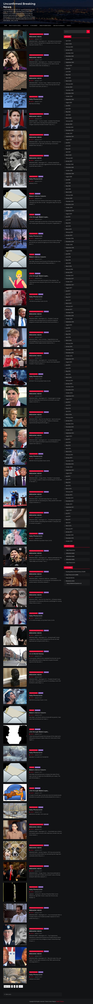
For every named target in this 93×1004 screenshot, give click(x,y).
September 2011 (70, 507)
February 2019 (69, 232)
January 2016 (69, 346)
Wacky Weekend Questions (73, 583)
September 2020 (70, 173)
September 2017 (70, 284)
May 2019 (68, 223)
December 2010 (69, 535)
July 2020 (68, 179)
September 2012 (70, 470)
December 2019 (69, 201)
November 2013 (70, 427)
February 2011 (69, 529)
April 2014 (68, 411)
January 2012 (69, 495)
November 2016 (70, 315)
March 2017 (69, 303)
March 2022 (69, 118)
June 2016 (68, 331)
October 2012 (69, 467)
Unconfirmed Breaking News (19, 5)
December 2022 (69, 90)
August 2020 (69, 176)
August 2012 (69, 473)
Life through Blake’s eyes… (39, 217)
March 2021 (69, 155)
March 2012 (69, 488)
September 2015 (70, 359)
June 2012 (68, 479)
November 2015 (70, 352)
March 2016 (69, 340)
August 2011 (69, 510)
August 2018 (69, 250)
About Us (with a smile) (15, 25)
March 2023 (69, 81)
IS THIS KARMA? (33, 25)
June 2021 (68, 145)
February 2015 (69, 380)
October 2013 (69, 430)
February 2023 (69, 84)
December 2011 (69, 498)
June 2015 (68, 368)
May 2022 (68, 111)
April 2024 (68, 40)
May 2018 (68, 260)
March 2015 (69, 377)
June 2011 (68, 516)
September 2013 (70, 433)
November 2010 (70, 538)
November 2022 (70, 93)
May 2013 (68, 445)
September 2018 (70, 247)
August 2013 (69, 436)
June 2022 (68, 108)
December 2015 (69, 349)
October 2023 (69, 59)
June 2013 (68, 442)
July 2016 (68, 328)
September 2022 (70, 99)
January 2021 (69, 161)
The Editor (25, 25)
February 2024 (69, 47)
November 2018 (70, 241)
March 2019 (69, 229)
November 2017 (70, 278)
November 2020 (70, 167)
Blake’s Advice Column (37, 196)
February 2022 (69, 121)
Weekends (37, 193)
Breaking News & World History (36, 34)
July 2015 (68, 365)
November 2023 (70, 56)
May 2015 (68, 371)
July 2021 (68, 142)
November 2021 (70, 130)
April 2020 (68, 189)
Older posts (8, 994)
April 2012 (68, 485)
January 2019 (69, 235)
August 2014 (69, 399)
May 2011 (68, 519)
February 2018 (69, 269)
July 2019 (68, 217)
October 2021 (69, 133)
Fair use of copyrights (58, 25)
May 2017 (68, 297)
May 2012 (68, 482)
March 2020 (69, 192)
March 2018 (69, 266)
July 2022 (68, 105)
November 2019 (70, 204)
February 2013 (69, 454)
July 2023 (68, 68)
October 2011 (69, 504)
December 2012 (69, 461)
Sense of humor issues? (45, 25)
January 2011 (69, 532)
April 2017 (68, 300)
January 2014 (69, 420)
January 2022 (69, 124)
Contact (69, 25)
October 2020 (69, 170)
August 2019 (69, 213)
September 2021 (70, 136)
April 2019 (68, 226)
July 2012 (68, 476)
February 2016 (69, 343)
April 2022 (68, 115)
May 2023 (68, 74)
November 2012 (70, 464)
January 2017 (69, 309)
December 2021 (69, 127)
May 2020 (68, 186)
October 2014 (69, 393)
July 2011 (68, 513)
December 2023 (69, 53)
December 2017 (69, 275)
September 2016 (70, 322)
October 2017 (69, 281)
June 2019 (68, 220)
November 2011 (70, 501)
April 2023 (68, 78)
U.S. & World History (36, 654)
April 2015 (68, 374)
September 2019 (70, 210)
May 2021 (68, 149)
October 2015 (69, 356)
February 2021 (69, 158)
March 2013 (69, 451)
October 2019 (69, 207)
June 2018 (68, 257)
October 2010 (69, 541)
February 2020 (69, 195)
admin (32, 39)
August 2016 (69, 325)
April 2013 (68, 448)
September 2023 (70, 62)
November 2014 (70, 390)
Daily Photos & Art (33, 96)
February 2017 (69, 306)
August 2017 (69, 288)
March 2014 (69, 414)
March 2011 (69, 525)
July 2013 (68, 439)
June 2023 (68, 71)
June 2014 (68, 405)
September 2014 (70, 396)
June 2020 (68, 183)
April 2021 (68, 152)
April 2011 (68, 522)
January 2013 (69, 457)
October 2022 (69, 96)
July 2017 (68, 291)
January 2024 (69, 50)
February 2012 (69, 491)
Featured (46, 34)
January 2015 (69, 383)
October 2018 (69, 244)
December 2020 (69, 164)
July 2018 (68, 254)
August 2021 (69, 139)
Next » (20, 986)
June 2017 (68, 294)
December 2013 (69, 423)
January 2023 (69, 87)
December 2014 (69, 386)
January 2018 (69, 272)
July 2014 (68, 402)
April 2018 (68, 263)
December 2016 (69, 312)
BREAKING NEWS (35, 37)
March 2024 (69, 44)
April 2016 (68, 337)
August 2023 (69, 65)
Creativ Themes (60, 1001)
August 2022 (69, 102)
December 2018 (69, 238)
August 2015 (69, 362)
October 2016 (69, 318)
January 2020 (69, 198)
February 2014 (69, 417)
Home (5, 25)
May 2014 (68, 408)
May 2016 (68, 334)
